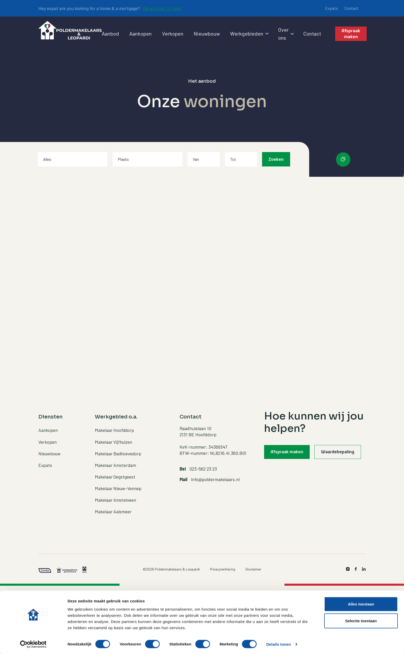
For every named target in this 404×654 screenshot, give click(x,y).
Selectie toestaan (361, 620)
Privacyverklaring (222, 567)
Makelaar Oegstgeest (115, 474)
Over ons (285, 34)
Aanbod (110, 33)
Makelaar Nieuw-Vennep (119, 486)
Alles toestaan (361, 603)
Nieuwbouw (207, 33)
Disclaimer (254, 567)
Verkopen (172, 33)
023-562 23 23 (203, 467)
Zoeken (276, 159)
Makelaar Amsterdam (116, 463)
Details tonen (278, 644)
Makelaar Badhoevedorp (118, 451)
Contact (351, 8)
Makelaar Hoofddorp (115, 428)
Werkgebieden (249, 33)
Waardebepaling (340, 452)
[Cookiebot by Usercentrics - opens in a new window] (33, 644)
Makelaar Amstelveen (116, 498)
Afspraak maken (351, 34)
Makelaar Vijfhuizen (114, 440)
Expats (331, 8)
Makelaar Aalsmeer (113, 510)
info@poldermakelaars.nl (215, 477)
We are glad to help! (162, 8)
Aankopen (140, 33)
